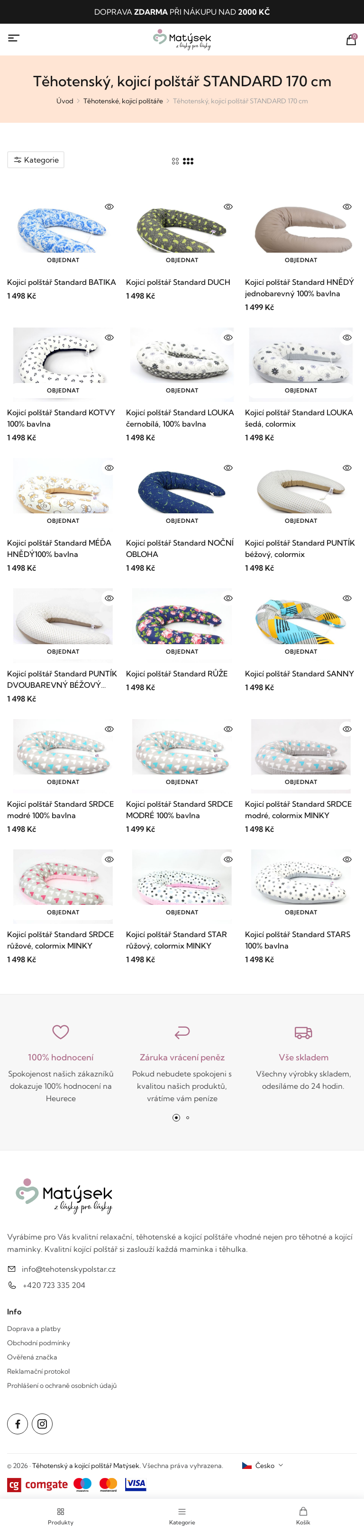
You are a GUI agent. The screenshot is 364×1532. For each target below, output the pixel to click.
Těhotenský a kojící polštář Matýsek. (86, 1465)
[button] (176, 1118)
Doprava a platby (34, 1328)
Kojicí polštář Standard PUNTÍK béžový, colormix (300, 548)
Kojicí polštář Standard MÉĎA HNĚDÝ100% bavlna (59, 548)
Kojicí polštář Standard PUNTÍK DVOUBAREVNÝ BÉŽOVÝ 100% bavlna (62, 680)
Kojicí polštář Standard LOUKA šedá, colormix (299, 418)
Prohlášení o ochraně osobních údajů (62, 1385)
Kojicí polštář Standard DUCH (178, 282)
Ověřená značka (32, 1357)
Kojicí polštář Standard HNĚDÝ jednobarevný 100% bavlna (299, 287)
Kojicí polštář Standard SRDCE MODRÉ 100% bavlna (179, 809)
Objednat (63, 260)
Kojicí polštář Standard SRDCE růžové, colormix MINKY (60, 940)
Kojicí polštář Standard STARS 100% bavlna (297, 940)
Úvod (64, 101)
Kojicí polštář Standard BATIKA (61, 282)
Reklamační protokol (38, 1371)
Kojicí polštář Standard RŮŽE (177, 673)
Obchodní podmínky (38, 1343)
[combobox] (263, 1465)
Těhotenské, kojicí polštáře (123, 101)
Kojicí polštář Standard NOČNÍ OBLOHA (180, 548)
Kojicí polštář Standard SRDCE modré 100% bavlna (60, 809)
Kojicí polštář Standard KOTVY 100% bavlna (61, 418)
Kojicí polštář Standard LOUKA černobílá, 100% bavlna (180, 418)
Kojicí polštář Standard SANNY (299, 673)
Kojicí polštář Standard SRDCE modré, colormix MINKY (298, 809)
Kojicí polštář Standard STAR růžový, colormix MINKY (176, 940)
